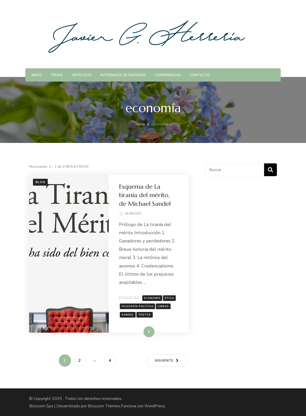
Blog (40, 182)
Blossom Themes (104, 406)
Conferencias (168, 75)
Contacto (200, 75)
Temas (57, 75)
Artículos (81, 75)
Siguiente (164, 360)
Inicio (37, 75)
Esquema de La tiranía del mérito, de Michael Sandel (145, 195)
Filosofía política (137, 306)
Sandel (128, 315)
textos (144, 315)
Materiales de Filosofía (123, 75)
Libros (163, 306)
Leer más (141, 332)
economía (152, 298)
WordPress (154, 406)
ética (169, 298)
